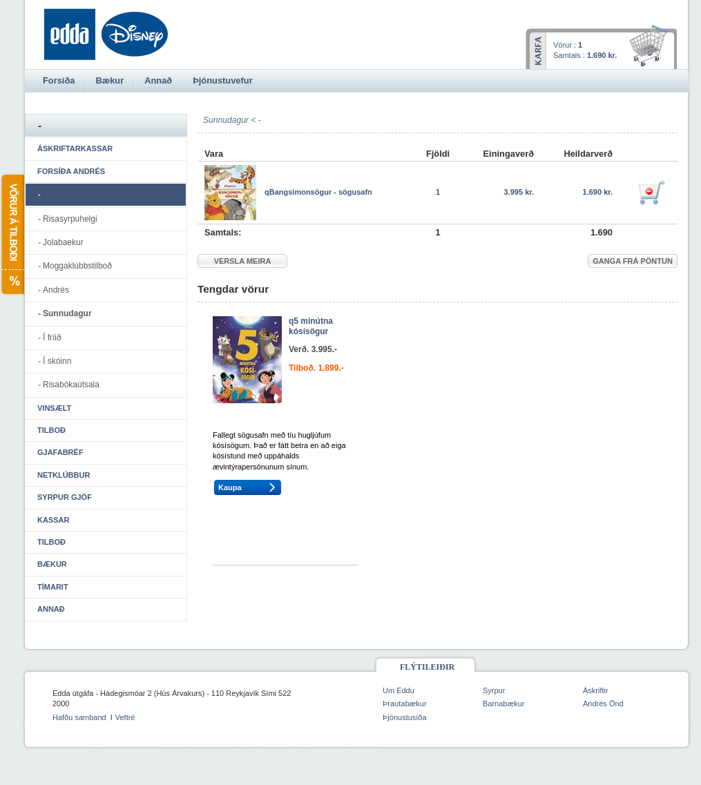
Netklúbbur (63, 475)
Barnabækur (504, 703)
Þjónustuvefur (222, 80)
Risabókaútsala (71, 384)
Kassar (53, 520)
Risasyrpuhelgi (70, 219)
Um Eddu (398, 690)
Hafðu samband (79, 717)
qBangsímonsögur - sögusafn (318, 192)
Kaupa (230, 487)
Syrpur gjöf (64, 497)
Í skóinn (57, 361)
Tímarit (52, 587)
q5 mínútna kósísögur (311, 326)
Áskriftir (595, 690)
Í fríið (52, 337)
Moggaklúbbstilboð (77, 266)
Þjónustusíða (405, 717)
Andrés (56, 290)
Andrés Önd (603, 703)
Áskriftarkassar (75, 148)
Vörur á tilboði (12, 234)
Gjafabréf (60, 452)
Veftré (125, 717)
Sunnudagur (67, 313)
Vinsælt (54, 408)
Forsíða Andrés (71, 171)
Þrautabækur (405, 703)
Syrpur (494, 690)
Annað (51, 609)
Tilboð (51, 430)
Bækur (52, 564)
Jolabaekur (63, 242)
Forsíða (59, 80)
